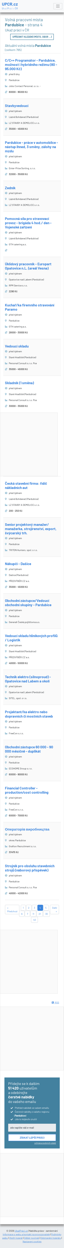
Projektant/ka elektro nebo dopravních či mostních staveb (29, 714)
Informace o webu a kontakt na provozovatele (26, 1234)
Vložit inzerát (16, 1237)
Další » (54, 909)
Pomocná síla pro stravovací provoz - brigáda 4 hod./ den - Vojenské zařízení (28, 222)
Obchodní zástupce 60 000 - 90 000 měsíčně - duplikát (29, 749)
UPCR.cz (10, 5)
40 (34, 919)
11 (33, 913)
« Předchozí (12, 909)
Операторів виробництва (27, 829)
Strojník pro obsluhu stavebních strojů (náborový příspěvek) (29, 868)
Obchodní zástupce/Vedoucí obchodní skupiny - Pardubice (28, 602)
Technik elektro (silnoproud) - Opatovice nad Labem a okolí (28, 679)
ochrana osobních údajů (45, 1143)
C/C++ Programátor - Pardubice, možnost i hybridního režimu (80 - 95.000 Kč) (31, 64)
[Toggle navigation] (57, 6)
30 (46, 913)
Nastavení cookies (32, 1241)
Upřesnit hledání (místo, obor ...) (32, 36)
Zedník (10, 188)
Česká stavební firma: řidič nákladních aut (26, 485)
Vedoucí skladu (17, 346)
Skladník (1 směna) (19, 383)
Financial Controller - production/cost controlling (27, 790)
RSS (55, 1002)
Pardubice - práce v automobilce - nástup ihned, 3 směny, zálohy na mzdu (31, 146)
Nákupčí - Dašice (18, 563)
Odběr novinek (31, 1237)
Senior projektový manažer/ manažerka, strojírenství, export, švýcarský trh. (31, 528)
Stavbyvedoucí (16, 105)
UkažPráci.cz (21, 1230)
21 (40, 913)
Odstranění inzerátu (51, 1237)
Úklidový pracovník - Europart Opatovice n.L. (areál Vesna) (28, 266)
